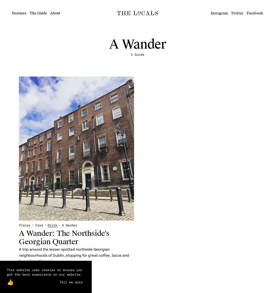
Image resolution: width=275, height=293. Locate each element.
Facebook (255, 13)
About (55, 13)
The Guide (38, 13)
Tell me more (71, 282)
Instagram (219, 13)
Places (25, 225)
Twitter (237, 13)
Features (19, 13)
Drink (52, 225)
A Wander (69, 225)
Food (39, 225)
